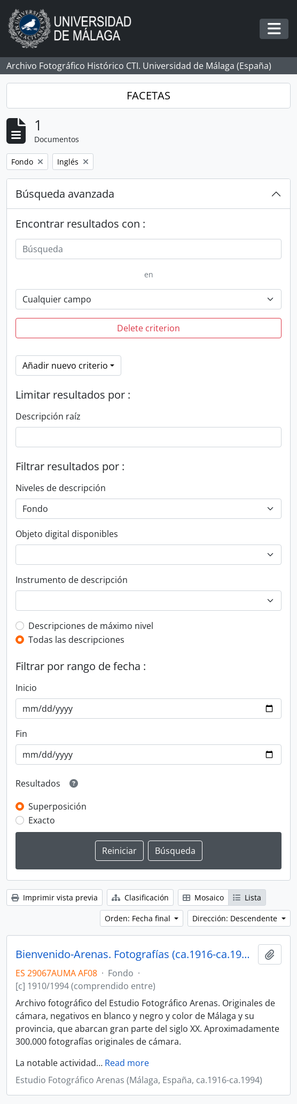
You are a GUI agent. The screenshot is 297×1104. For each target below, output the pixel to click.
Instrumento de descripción (71, 580)
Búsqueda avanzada (64, 193)
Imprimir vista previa (54, 897)
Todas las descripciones (76, 640)
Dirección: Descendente (235, 918)
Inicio (26, 688)
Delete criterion (148, 328)
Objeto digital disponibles (66, 534)
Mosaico (203, 897)
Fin (21, 734)
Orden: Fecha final (139, 918)
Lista (247, 897)
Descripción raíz (48, 416)
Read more (127, 1063)
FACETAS (148, 95)
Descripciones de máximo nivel (90, 626)
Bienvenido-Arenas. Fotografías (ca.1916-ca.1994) (134, 954)
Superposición (57, 806)
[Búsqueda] (148, 249)
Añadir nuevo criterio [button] (65, 365)
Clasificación (140, 897)
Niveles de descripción (60, 488)
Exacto (41, 820)
